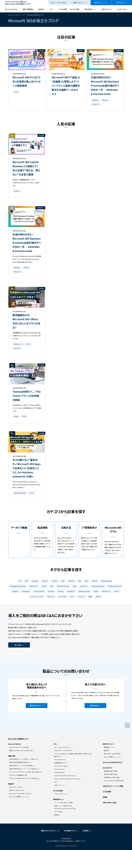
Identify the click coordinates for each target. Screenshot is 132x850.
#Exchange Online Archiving (17, 586)
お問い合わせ (120, 3)
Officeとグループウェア (16, 787)
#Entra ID (94, 581)
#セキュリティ (95, 104)
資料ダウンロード (99, 3)
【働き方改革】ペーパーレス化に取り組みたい (22, 766)
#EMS (86, 581)
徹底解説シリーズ (109, 747)
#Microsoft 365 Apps (20, 493)
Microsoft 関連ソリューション (112, 757)
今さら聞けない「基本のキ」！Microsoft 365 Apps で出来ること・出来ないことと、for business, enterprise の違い (26, 468)
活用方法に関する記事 (110, 774)
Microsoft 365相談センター (18, 739)
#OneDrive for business (114, 586)
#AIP (26, 581)
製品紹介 (41, 9)
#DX (79, 581)
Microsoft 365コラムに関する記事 (114, 781)
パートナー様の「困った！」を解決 (63, 803)
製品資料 (106, 750)
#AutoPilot (35, 581)
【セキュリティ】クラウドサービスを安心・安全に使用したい (25, 772)
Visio (55, 782)
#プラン (16, 92)
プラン (52, 9)
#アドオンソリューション (36, 596)
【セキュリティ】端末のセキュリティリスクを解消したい (24, 778)
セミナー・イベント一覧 (58, 3)
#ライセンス (17, 348)
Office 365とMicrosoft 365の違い (19, 747)
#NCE (74, 586)
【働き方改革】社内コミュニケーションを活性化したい (24, 769)
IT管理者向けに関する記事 (111, 777)
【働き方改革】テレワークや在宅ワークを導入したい (24, 759)
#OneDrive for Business (97, 586)
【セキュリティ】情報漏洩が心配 (18, 775)
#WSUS (116, 591)
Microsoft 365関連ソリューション (19, 797)
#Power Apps (26, 591)
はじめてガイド (122, 9)
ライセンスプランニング (61, 794)
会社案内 (86, 831)
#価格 (90, 596)
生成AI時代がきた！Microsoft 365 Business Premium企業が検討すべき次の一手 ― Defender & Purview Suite (105, 85)
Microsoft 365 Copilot (61, 766)
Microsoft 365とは (11, 9)
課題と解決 (11, 756)
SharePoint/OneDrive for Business (65, 776)
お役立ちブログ (106, 9)
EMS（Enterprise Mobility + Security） (20, 793)
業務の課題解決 (28, 9)
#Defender (95, 100)
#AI (20, 581)
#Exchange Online (106, 581)
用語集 (105, 797)
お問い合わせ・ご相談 (109, 803)
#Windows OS (106, 591)
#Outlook (15, 591)
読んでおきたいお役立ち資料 (112, 754)
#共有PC (98, 596)
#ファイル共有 (62, 596)
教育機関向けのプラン (60, 763)
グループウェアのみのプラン (62, 747)
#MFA (51, 586)
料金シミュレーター (79, 3)
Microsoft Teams (59, 769)
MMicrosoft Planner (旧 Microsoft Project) (67, 779)
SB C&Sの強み (75, 9)
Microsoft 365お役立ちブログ (112, 762)
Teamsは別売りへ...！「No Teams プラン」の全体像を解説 (26, 396)
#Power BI (51, 591)
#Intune (44, 586)
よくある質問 (63, 9)
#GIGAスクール (18, 344)
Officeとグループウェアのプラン (63, 750)
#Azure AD (45, 581)
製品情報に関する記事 (110, 771)
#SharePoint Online (84, 591)
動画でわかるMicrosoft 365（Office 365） (21, 750)
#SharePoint (71, 591)
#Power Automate (39, 591)
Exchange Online (59, 772)
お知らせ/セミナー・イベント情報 (113, 786)
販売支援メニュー (91, 9)
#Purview (105, 100)
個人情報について (69, 831)
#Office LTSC (83, 586)
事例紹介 (57, 815)
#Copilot (16, 191)
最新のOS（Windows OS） (16, 790)
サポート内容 (58, 812)
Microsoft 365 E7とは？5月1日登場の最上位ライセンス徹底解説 (26, 81)
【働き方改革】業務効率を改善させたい (20, 762)
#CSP (62, 581)
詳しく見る (18, 645)
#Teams (16, 416)
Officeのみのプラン (60, 760)
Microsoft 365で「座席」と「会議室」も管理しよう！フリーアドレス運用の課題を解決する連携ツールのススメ (66, 85)
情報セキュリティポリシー (49, 831)
